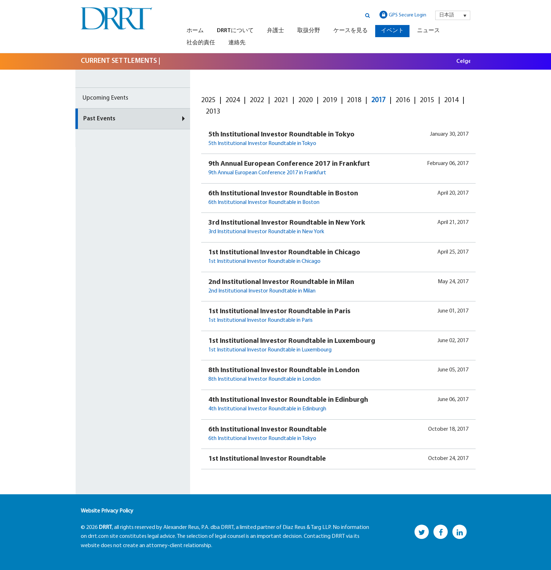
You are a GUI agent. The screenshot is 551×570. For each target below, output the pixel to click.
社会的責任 (201, 43)
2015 (427, 100)
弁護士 (275, 31)
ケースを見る (350, 31)
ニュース (428, 31)
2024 (232, 100)
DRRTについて (235, 31)
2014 (451, 100)
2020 (305, 100)
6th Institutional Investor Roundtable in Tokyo (262, 438)
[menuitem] (452, 15)
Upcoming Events (105, 98)
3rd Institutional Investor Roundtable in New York (286, 222)
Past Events (99, 119)
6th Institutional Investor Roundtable (267, 429)
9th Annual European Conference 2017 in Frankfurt (289, 164)
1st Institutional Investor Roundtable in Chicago (284, 252)
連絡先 (236, 43)
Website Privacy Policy (107, 511)
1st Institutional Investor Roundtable (267, 458)
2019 (330, 100)
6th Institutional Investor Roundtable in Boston (283, 193)
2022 (257, 100)
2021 (281, 100)
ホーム (195, 31)
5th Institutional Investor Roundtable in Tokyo (281, 134)
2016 (403, 100)
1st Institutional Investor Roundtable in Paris (279, 311)
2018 (354, 100)
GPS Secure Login (402, 15)
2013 (213, 111)
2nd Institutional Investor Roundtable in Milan (281, 282)
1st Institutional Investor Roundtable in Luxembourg (291, 341)
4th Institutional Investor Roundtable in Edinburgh (288, 400)
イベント (392, 31)
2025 (208, 100)
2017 (378, 100)
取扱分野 (308, 31)
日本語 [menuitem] (446, 15)
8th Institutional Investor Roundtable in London (283, 370)
